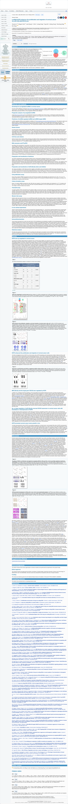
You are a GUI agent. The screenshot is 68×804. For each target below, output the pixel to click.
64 (23, 548)
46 (50, 449)
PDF (59, 14)
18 (56, 88)
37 (34, 443)
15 (54, 88)
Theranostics (5, 63)
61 (32, 540)
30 (45, 399)
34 (39, 442)
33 (56, 441)
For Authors (11, 10)
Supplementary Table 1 (19, 395)
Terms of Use (61, 802)
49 (46, 450)
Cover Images (4, 31)
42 (16, 448)
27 (22, 399)
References (5, 53)
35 (32, 443)
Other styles (19, 40)
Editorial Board (4, 29)
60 (40, 539)
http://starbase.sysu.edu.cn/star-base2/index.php (46, 121)
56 (47, 524)
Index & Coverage (4, 33)
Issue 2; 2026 (3, 19)
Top (5, 44)
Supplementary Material (5, 51)
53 (17, 522)
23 (47, 397)
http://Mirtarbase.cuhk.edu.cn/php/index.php (21, 124)
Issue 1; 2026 (3, 21)
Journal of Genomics (5, 65)
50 (12, 521)
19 (42, 93)
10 (40, 86)
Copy (14, 40)
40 (46, 445)
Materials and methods (5, 47)
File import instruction (32, 43)
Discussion (5, 49)
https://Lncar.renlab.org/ (19, 114)
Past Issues (3, 27)
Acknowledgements (5, 52)
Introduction (5, 45)
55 (46, 524)
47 (45, 450)
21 (44, 93)
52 (16, 522)
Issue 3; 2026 (3, 17)
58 (39, 539)
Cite (42, 14)
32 (54, 441)
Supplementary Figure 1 (17, 257)
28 (44, 399)
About (6, 10)
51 (14, 521)
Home (2, 10)
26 (49, 397)
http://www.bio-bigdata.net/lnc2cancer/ (35, 108)
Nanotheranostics (5, 68)
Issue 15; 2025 (4, 23)
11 (64, 87)
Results (5, 48)
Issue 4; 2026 (3, 15)
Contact (31, 10)
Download (26, 43)
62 (25, 541)
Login (26, 10)
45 (17, 448)
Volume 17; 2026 (4, 25)
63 (22, 548)
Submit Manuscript (20, 10)
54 (57, 522)
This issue (37, 14)
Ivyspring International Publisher (36, 801)
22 (47, 94)
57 (33, 538)
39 (44, 445)
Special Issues (4, 36)
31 (24, 439)
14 (65, 87)
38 (51, 444)
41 (21, 447)
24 (17, 529)
